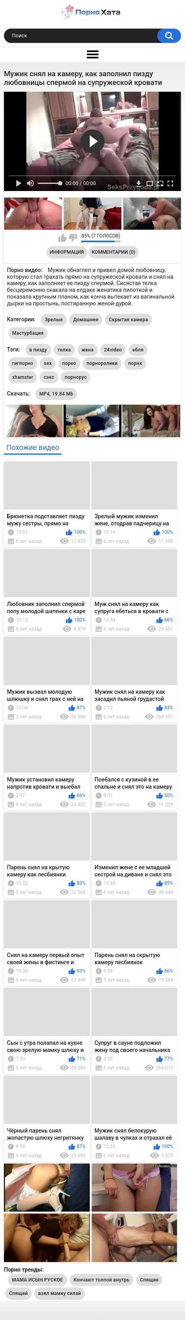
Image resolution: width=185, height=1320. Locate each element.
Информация (67, 252)
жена (87, 350)
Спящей (18, 1293)
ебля (138, 350)
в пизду (38, 350)
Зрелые (54, 319)
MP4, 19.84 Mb (56, 394)
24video (113, 350)
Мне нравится (62, 238)
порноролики (102, 363)
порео (69, 363)
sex (48, 363)
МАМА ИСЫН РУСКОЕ (37, 1280)
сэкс (49, 377)
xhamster (22, 377)
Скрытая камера (128, 319)
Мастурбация (28, 333)
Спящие (149, 1280)
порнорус (76, 377)
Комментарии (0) (113, 252)
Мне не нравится (73, 238)
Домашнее (85, 319)
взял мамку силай (59, 1293)
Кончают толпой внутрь (101, 1280)
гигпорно (22, 363)
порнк (135, 363)
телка (64, 350)
